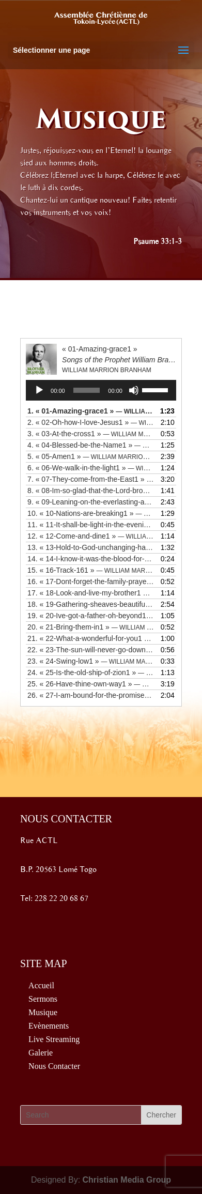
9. (90, 502)
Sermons (42, 998)
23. (90, 661)
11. (90, 525)
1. (90, 411)
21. (90, 638)
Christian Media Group (127, 1179)
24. (90, 672)
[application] (101, 390)
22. (90, 650)
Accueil (41, 985)
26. (90, 695)
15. (90, 570)
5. (90, 456)
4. (90, 445)
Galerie (40, 1052)
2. (90, 422)
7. (90, 479)
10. (90, 513)
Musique (42, 1012)
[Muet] (134, 390)
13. (90, 547)
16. (90, 581)
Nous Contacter (54, 1066)
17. (90, 593)
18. (90, 604)
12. (90, 536)
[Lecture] (39, 390)
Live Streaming (54, 1039)
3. (90, 434)
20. (90, 627)
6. (90, 468)
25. (90, 684)
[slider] (86, 390)
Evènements (48, 1025)
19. (90, 615)
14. (90, 559)
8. (90, 490)
